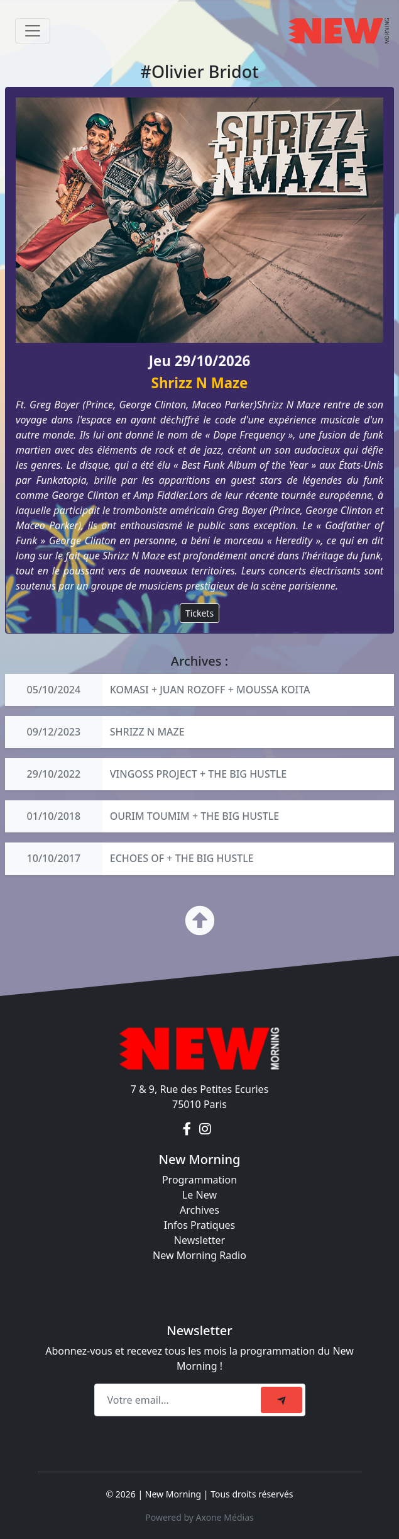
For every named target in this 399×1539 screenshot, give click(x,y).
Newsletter (199, 1240)
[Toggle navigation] (32, 30)
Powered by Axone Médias (199, 1517)
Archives (199, 1210)
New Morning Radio (199, 1255)
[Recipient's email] (179, 1400)
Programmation (199, 1180)
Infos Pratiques (200, 1225)
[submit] (281, 1400)
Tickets (199, 613)
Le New (199, 1195)
